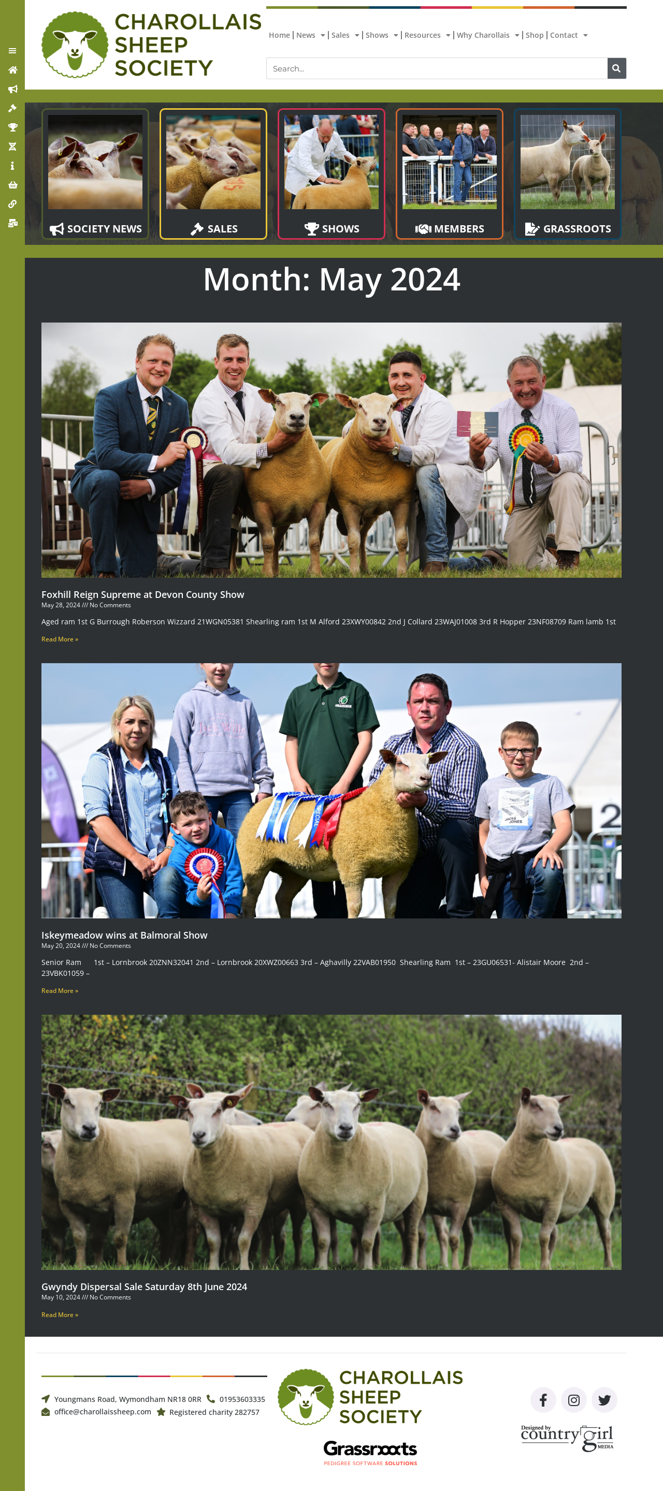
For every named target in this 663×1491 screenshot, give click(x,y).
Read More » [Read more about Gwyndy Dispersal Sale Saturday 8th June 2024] (59, 1314)
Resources (428, 35)
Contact (569, 35)
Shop (535, 35)
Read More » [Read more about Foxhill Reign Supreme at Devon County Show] (59, 639)
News (310, 35)
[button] (12, 50)
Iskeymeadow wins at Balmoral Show (124, 935)
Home (279, 35)
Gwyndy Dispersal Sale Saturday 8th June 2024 (144, 1286)
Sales (345, 35)
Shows (382, 35)
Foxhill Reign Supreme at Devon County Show (142, 594)
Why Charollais (488, 35)
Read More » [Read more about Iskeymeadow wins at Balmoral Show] (59, 990)
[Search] (617, 68)
